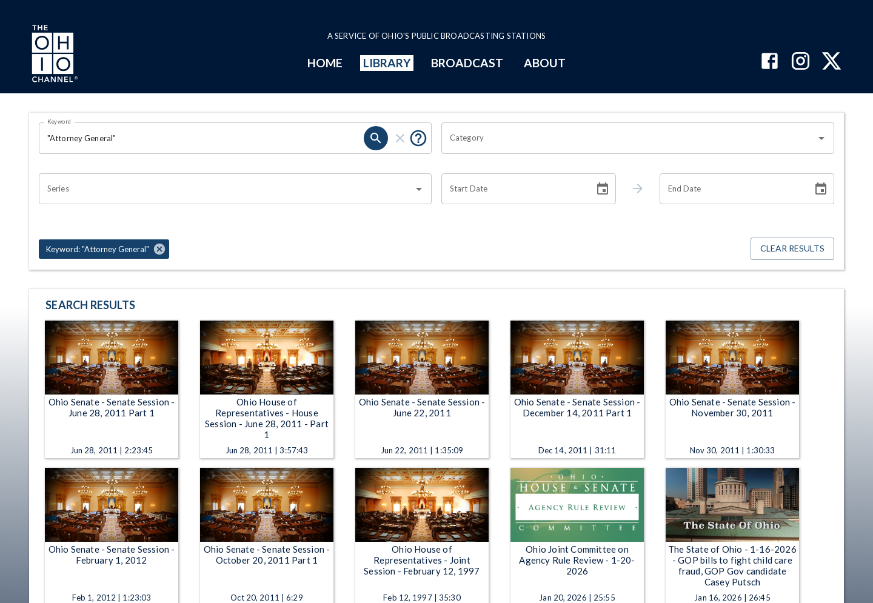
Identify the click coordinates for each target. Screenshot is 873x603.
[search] (376, 138)
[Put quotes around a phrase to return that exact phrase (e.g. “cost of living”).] (418, 138)
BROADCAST (467, 63)
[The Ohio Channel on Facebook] (769, 62)
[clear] (400, 138)
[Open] (821, 138)
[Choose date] (602, 189)
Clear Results (792, 248)
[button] (104, 249)
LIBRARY (387, 63)
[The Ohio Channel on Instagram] (800, 62)
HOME (325, 63)
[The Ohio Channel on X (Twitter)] (831, 62)
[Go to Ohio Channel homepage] (53, 55)
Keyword (59, 121)
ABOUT (545, 63)
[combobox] (629, 138)
